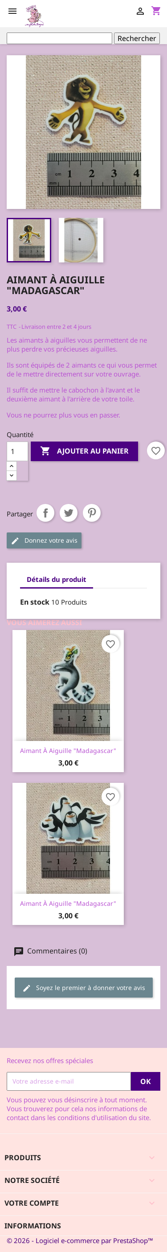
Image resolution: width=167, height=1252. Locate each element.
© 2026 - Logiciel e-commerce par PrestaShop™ (80, 1240)
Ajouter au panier (84, 451)
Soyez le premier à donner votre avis (83, 988)
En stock (34, 601)
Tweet (68, 513)
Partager (45, 513)
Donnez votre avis (44, 540)
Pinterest (92, 513)
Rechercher (137, 38)
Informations (32, 1226)
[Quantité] (17, 451)
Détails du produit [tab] (56, 579)
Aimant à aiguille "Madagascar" (68, 750)
